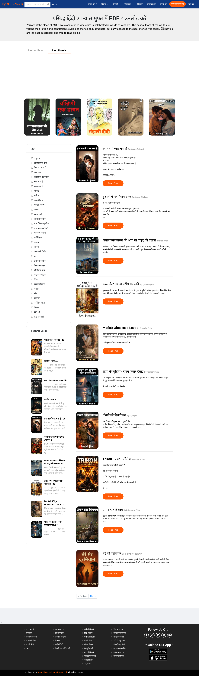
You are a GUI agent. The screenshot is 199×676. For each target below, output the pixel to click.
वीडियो (116, 4)
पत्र (35, 256)
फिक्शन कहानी (40, 167)
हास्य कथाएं (38, 186)
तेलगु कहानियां (119, 656)
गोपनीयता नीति (31, 637)
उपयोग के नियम (31, 641)
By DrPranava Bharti (132, 510)
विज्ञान (36, 307)
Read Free (113, 183)
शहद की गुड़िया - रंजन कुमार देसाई (123, 371)
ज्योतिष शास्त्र (39, 302)
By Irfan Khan (162, 241)
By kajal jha (132, 416)
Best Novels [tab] (59, 50)
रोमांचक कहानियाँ (41, 228)
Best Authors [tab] (36, 50)
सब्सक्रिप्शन (151, 4)
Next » (93, 596)
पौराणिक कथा (39, 270)
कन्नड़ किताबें (88, 660)
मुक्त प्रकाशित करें (177, 4)
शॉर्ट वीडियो (59, 644)
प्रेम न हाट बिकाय (113, 510)
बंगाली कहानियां (119, 644)
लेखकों (57, 641)
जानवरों (37, 298)
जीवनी (36, 247)
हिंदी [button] (54, 4)
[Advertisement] (100, 74)
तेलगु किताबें (88, 648)
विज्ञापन (140, 4)
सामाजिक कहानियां (41, 223)
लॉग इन (191, 4)
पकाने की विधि (40, 251)
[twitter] (158, 635)
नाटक (36, 209)
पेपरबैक (128, 4)
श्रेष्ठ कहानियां (59, 629)
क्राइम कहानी (39, 316)
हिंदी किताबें (88, 633)
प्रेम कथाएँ (38, 214)
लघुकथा (37, 158)
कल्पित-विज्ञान (39, 284)
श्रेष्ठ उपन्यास (59, 633)
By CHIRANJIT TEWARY (132, 554)
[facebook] (146, 635)
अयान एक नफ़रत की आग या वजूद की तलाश (130, 240)
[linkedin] (169, 635)
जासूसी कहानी (40, 219)
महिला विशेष (39, 205)
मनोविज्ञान (38, 237)
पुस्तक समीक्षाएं (40, 275)
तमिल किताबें (88, 644)
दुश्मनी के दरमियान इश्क (117, 197)
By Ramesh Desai (151, 372)
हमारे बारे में (92, 4)
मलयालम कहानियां (120, 648)
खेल (35, 293)
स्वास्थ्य (37, 242)
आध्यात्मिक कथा (40, 163)
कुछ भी (37, 312)
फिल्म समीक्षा (39, 265)
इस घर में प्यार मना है (115, 149)
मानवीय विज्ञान (40, 233)
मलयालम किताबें (90, 656)
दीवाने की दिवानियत (115, 415)
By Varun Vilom (138, 459)
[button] (48, 4)
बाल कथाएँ (38, 181)
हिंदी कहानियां (118, 629)
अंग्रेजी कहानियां (119, 641)
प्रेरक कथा (38, 172)
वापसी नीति (30, 644)
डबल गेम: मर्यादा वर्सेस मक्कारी (121, 284)
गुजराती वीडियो (60, 637)
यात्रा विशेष (38, 200)
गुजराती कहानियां (120, 633)
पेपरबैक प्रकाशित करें (62, 648)
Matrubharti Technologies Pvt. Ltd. (52, 672)
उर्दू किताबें (87, 664)
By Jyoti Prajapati (147, 284)
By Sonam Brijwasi (136, 149)
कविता (36, 195)
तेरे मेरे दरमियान (112, 553)
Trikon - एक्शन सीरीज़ (117, 459)
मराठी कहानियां (119, 637)
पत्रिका (36, 191)
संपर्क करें (163, 4)
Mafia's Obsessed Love (120, 328)
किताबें (105, 4)
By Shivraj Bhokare (140, 197)
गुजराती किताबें (89, 637)
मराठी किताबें (89, 641)
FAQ (27, 648)
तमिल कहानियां (119, 652)
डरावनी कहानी (40, 261)
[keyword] (37, 4)
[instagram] (152, 635)
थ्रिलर (36, 279)
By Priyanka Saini (144, 328)
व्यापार (36, 289)
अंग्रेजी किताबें (89, 629)
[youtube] (163, 635)
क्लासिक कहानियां (41, 177)
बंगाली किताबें (89, 652)
